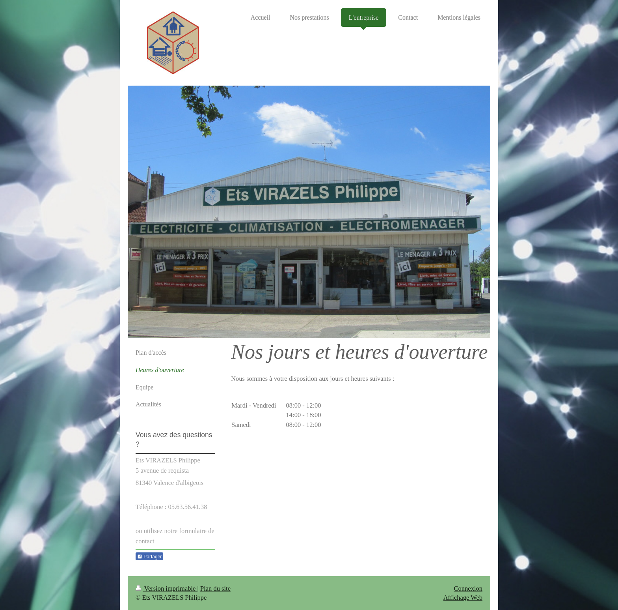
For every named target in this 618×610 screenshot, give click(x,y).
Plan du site (215, 588)
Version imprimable (166, 588)
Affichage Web (462, 597)
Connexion (468, 588)
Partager (149, 556)
